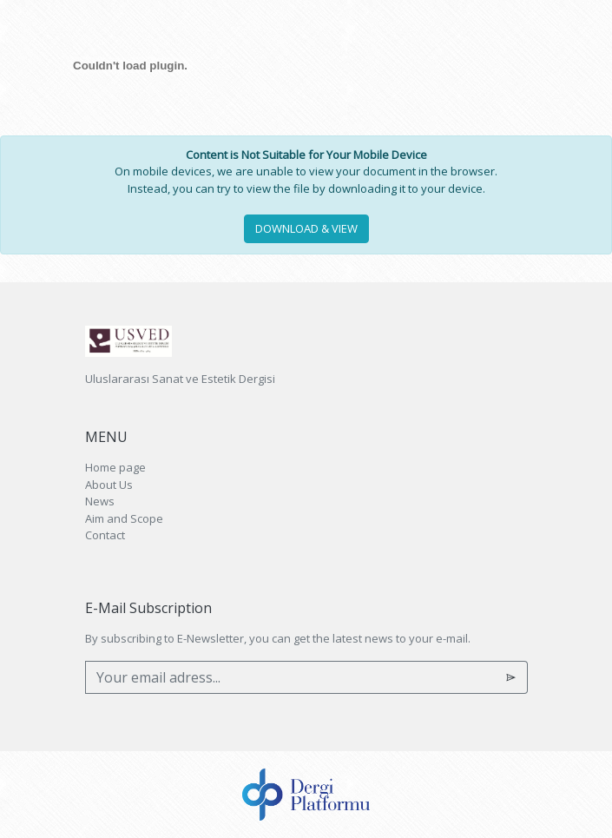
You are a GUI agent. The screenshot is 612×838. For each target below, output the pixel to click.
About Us (109, 484)
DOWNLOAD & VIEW (306, 228)
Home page (115, 467)
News (100, 501)
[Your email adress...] (290, 677)
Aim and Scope (124, 518)
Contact (105, 535)
